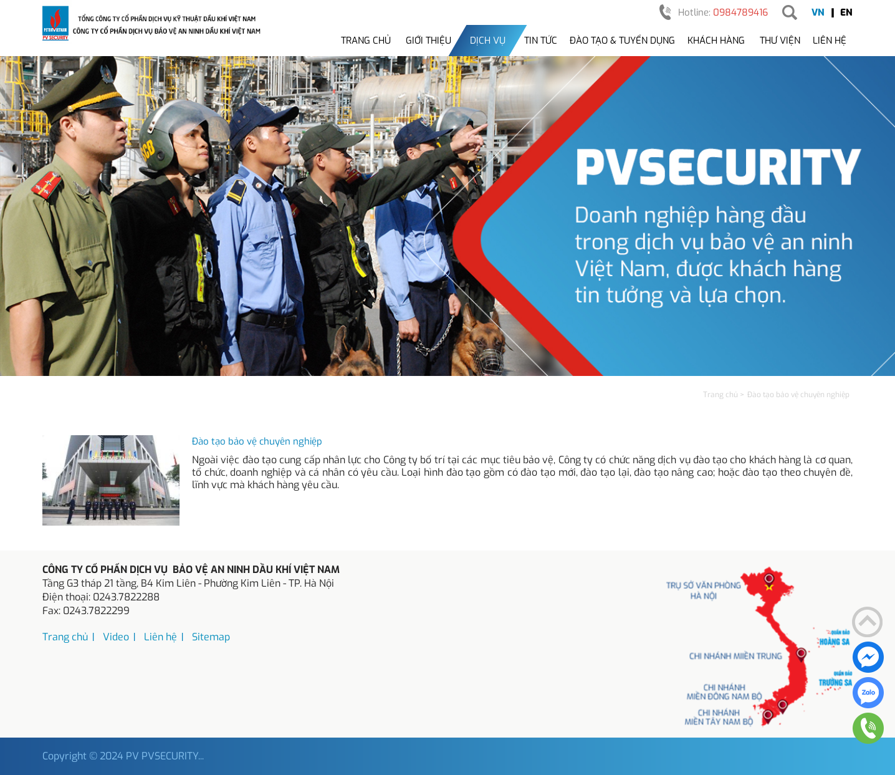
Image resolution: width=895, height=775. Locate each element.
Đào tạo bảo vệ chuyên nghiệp (257, 441)
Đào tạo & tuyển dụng (622, 40)
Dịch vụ (487, 40)
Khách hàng (716, 40)
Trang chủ (366, 40)
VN (818, 12)
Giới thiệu (428, 40)
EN (846, 12)
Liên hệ (829, 40)
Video (116, 636)
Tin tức (540, 40)
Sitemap (211, 636)
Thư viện (780, 40)
